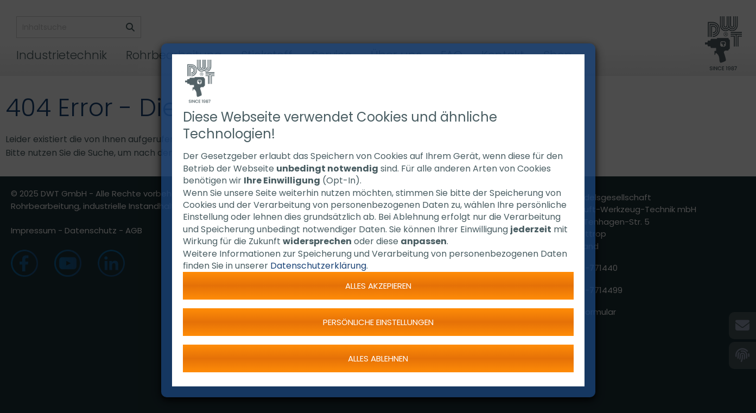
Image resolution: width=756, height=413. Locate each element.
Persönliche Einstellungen (378, 322)
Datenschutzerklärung (318, 265)
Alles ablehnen (378, 358)
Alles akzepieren (378, 285)
